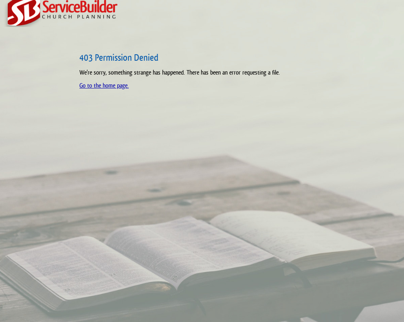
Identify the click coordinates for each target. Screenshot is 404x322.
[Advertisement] (34, 179)
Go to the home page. (104, 85)
